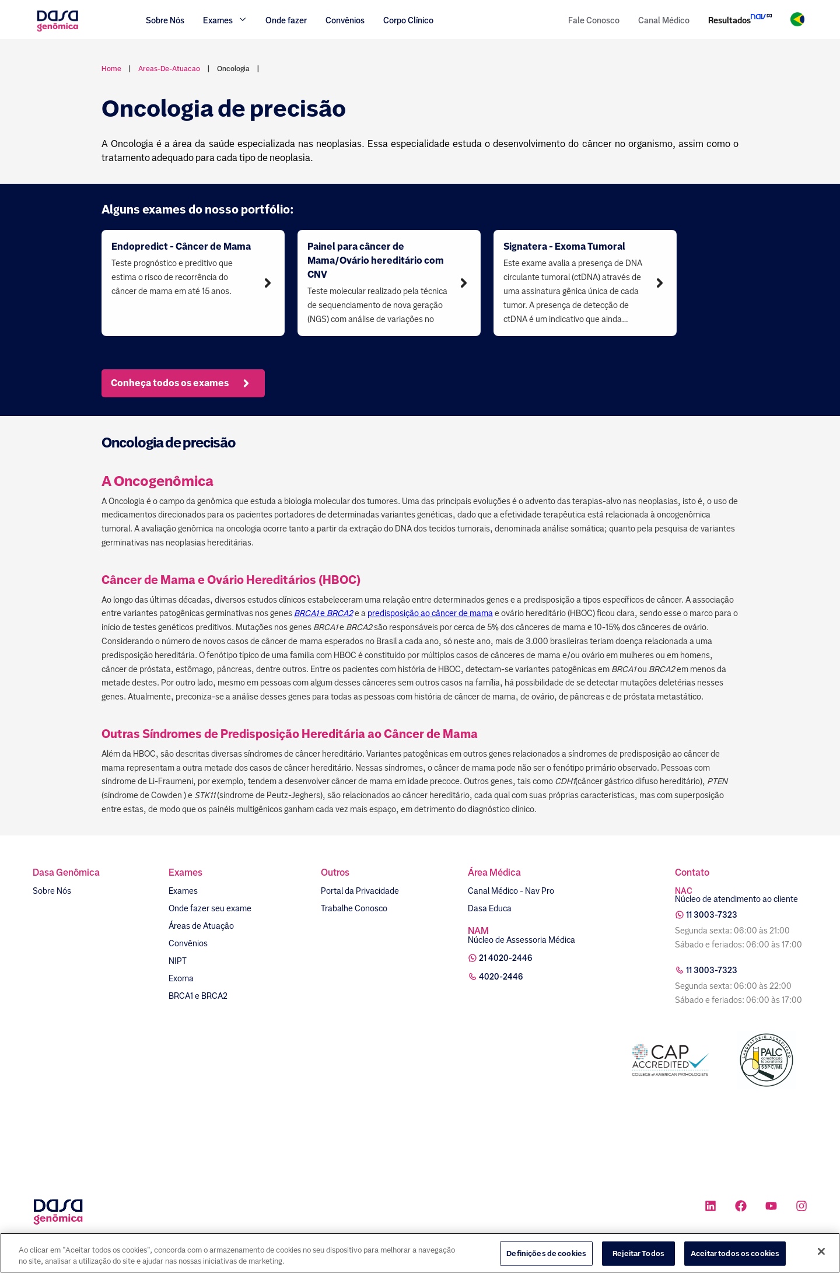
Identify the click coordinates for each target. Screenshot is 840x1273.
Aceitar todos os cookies (735, 1253)
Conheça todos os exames (181, 383)
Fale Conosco (594, 20)
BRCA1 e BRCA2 (198, 996)
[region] (420, 1253)
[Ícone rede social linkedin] (710, 1207)
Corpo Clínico (408, 20)
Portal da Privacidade (360, 891)
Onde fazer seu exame (210, 908)
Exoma (181, 978)
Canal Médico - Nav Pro (511, 891)
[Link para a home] (57, 30)
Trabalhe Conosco (354, 908)
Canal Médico (664, 20)
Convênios (345, 20)
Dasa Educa (490, 908)
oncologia (233, 69)
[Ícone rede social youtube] (771, 1207)
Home (111, 69)
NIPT (178, 961)
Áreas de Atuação (201, 926)
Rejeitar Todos (638, 1253)
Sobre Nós (165, 20)
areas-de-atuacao (169, 69)
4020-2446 (501, 976)
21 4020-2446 (506, 958)
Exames (183, 891)
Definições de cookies (546, 1253)
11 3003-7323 (711, 914)
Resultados (729, 20)
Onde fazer (286, 20)
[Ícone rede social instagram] (801, 1207)
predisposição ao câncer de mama (430, 613)
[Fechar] (821, 1251)
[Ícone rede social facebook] (741, 1207)
